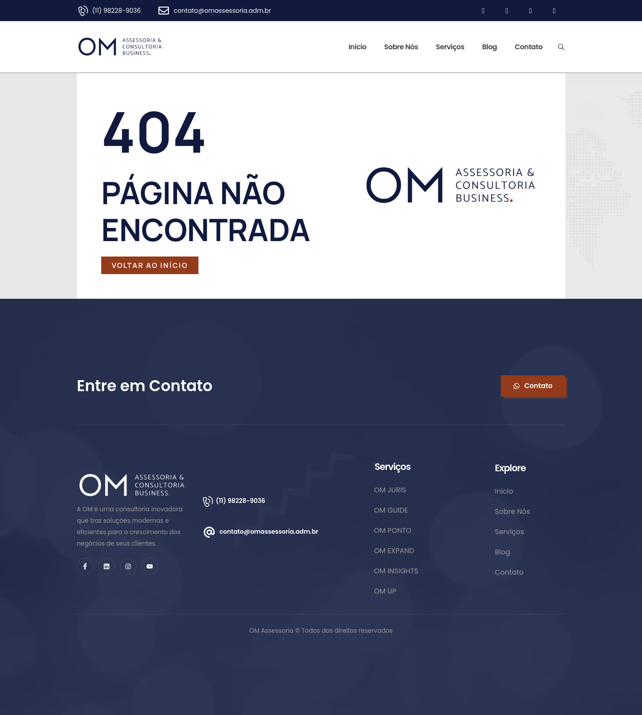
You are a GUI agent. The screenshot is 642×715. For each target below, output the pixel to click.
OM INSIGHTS (396, 571)
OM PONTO (392, 530)
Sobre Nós (401, 47)
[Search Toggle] (561, 47)
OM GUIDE (391, 510)
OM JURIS (390, 490)
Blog (489, 47)
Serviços (450, 47)
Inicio (358, 47)
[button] (533, 385)
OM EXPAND (394, 551)
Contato (529, 47)
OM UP (385, 591)
